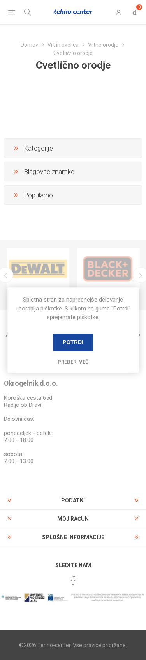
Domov (29, 45)
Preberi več (73, 362)
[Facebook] (73, 580)
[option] (38, 268)
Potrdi (73, 342)
